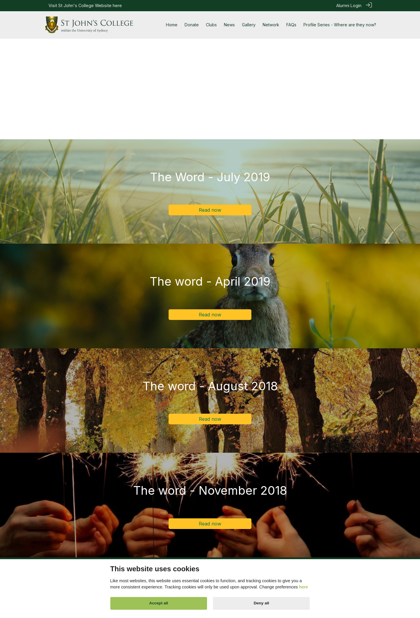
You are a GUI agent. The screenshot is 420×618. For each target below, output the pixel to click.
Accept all (158, 603)
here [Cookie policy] (303, 587)
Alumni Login (348, 5)
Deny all (261, 603)
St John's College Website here (90, 5)
